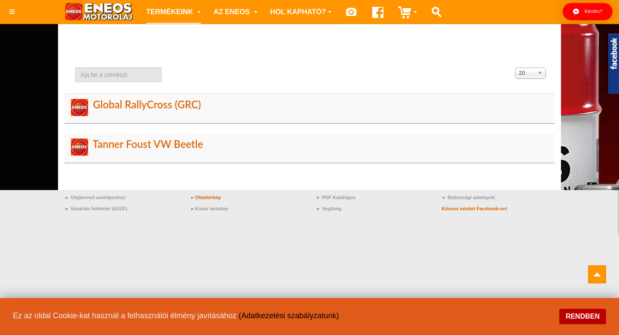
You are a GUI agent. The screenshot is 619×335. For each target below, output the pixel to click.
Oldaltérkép (208, 197)
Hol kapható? (301, 11)
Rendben (583, 316)
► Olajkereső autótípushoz (95, 197)
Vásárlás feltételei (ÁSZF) (98, 208)
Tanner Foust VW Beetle (147, 144)
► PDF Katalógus (335, 197)
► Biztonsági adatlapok (468, 197)
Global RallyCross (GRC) (147, 104)
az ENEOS (235, 11)
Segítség (332, 208)
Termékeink (173, 11)
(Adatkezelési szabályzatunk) (289, 315)
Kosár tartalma (211, 208)
